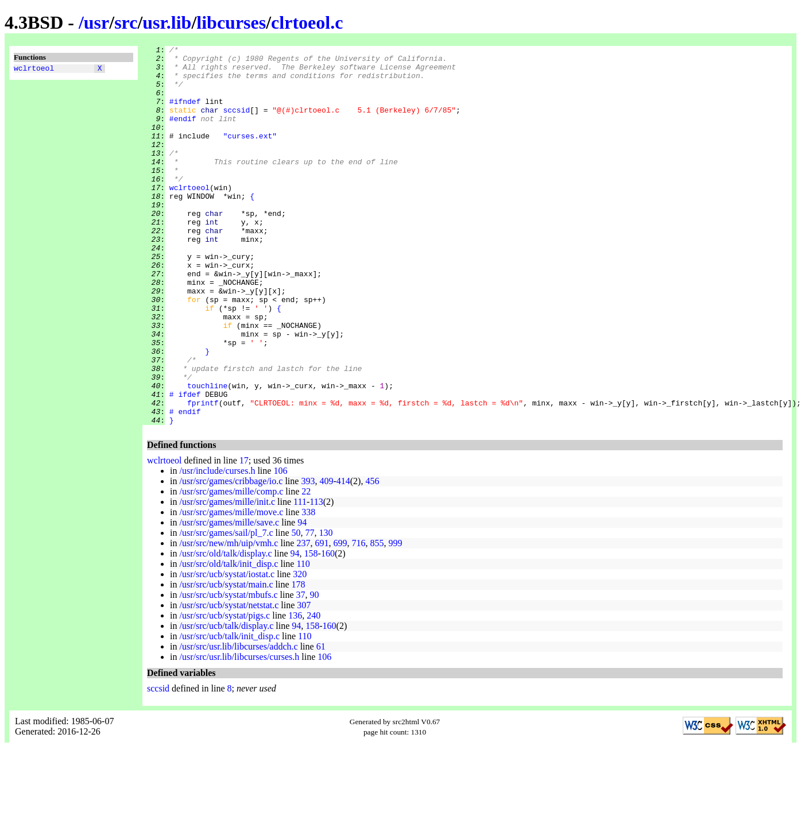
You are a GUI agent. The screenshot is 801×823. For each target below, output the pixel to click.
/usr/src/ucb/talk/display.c (226, 701)
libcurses (231, 22)
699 (340, 619)
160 (328, 629)
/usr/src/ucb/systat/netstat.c (228, 681)
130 (326, 608)
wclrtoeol (34, 69)
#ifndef (185, 113)
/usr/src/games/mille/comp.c (231, 567)
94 (302, 598)
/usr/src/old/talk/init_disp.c (228, 639)
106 (280, 546)
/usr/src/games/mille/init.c (227, 577)
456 (372, 557)
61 (321, 722)
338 (308, 588)
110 (302, 639)
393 (308, 557)
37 (300, 670)
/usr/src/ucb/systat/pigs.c (224, 691)
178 (298, 660)
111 (300, 577)
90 (314, 670)
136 (295, 691)
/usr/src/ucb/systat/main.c (226, 660)
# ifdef (185, 464)
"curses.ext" (250, 154)
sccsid (236, 123)
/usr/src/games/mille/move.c (231, 588)
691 (321, 619)
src (125, 22)
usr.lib (166, 22)
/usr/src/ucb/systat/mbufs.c (228, 670)
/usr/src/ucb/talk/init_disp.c (229, 712)
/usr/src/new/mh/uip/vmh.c (228, 619)
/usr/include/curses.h (217, 546)
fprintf (203, 475)
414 (343, 557)
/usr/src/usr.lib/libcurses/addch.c (238, 722)
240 (313, 691)
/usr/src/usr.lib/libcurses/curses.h (239, 732)
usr (96, 22)
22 (306, 567)
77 (310, 608)
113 (316, 577)
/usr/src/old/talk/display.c (225, 629)
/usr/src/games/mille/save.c (229, 598)
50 (296, 608)
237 (303, 619)
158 (311, 629)
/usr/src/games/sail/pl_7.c (226, 608)
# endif (185, 485)
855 (377, 619)
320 (300, 650)
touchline (207, 454)
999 (395, 619)
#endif (182, 134)
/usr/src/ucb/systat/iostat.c (226, 650)
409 (326, 557)
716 (358, 619)
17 (244, 536)
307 (304, 681)
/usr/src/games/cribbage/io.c (231, 557)
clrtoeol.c (307, 22)
